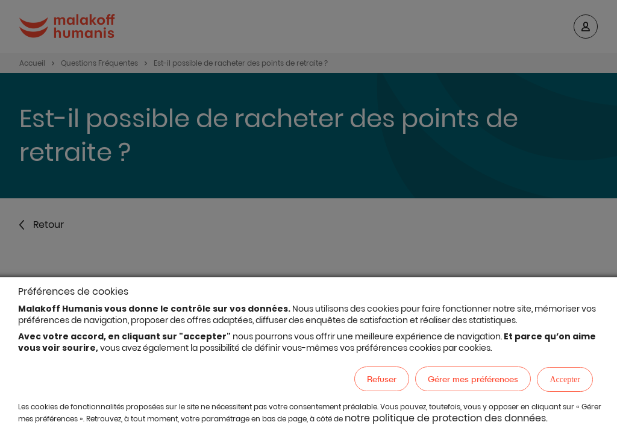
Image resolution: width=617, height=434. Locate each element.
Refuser (381, 379)
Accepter (565, 379)
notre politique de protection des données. (446, 418)
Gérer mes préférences (473, 379)
